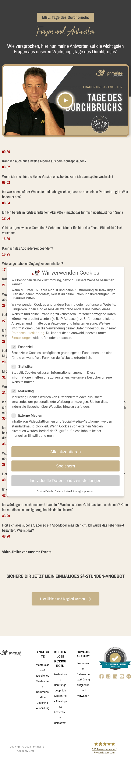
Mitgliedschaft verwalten (83, 690)
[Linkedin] (115, 676)
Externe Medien (28, 415)
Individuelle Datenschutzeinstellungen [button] (65, 480)
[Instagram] (108, 676)
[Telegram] (128, 676)
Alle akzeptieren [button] (65, 451)
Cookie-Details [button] (45, 491)
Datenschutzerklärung (27, 333)
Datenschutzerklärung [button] (67, 491)
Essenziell (23, 347)
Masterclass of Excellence (42, 670)
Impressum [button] (87, 491)
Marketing (23, 391)
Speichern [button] (65, 466)
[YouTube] (122, 676)
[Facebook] (101, 676)
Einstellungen (21, 338)
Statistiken (24, 367)
